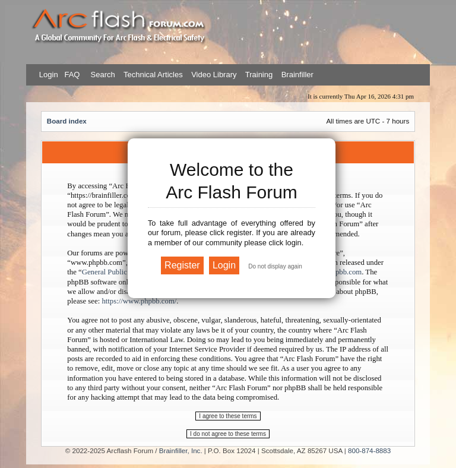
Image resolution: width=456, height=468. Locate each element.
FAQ (71, 74)
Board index (67, 121)
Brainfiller (297, 74)
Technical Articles (153, 74)
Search (101, 74)
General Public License (117, 272)
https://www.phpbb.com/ (139, 301)
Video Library (213, 74)
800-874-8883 (369, 450)
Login (48, 74)
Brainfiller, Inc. (180, 450)
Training (259, 74)
